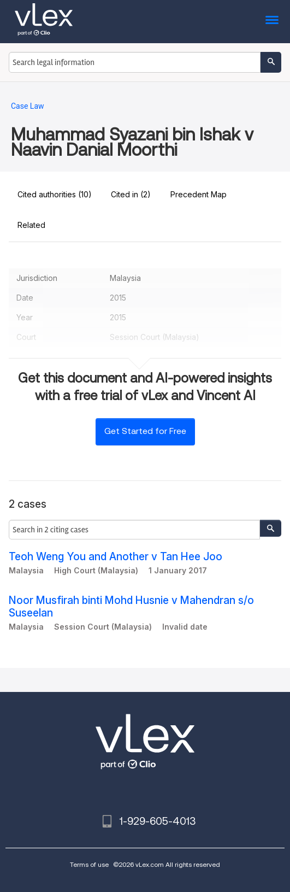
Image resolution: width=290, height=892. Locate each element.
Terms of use (89, 864)
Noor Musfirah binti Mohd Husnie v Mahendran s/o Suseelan (131, 606)
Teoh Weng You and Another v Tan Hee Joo (115, 556)
